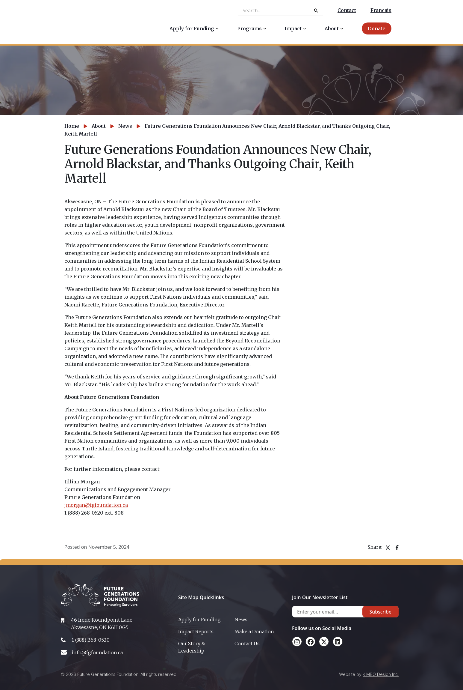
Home (71, 126)
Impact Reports (196, 632)
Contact (347, 10)
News (125, 126)
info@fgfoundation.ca (97, 653)
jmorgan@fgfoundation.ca (96, 505)
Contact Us (247, 644)
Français (380, 10)
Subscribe (380, 611)
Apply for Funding (199, 620)
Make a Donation (254, 632)
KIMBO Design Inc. (381, 674)
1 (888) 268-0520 (91, 640)
